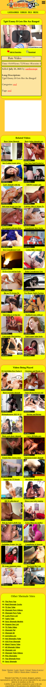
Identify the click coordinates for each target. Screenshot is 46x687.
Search (22, 670)
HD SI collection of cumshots (12, 501)
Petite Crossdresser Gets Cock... (34, 272)
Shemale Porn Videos (14, 610)
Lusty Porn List (11, 616)
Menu (35, 12)
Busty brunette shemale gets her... (11, 393)
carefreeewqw (31, 69)
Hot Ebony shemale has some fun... (34, 480)
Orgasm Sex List (12, 624)
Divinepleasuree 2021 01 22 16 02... (11, 415)
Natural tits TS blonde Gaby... (11, 480)
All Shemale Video (12, 647)
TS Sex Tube (10, 607)
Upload (28, 670)
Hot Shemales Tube (13, 639)
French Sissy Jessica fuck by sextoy (11, 458)
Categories (13, 12)
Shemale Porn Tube (13, 613)
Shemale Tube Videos (14, 653)
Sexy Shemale (11, 662)
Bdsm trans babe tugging (34, 501)
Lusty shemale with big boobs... (11, 185)
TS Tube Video (11, 627)
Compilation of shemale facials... (34, 544)
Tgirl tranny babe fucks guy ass (34, 337)
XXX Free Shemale (12, 642)
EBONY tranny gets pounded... (34, 185)
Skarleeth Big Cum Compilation (34, 566)
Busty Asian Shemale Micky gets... (11, 142)
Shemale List (10, 650)
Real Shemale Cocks (13, 604)
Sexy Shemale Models (14, 622)
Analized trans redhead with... (34, 315)
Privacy (10, 672)
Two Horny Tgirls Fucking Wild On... (34, 293)
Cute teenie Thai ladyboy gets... (11, 337)
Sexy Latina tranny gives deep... (11, 163)
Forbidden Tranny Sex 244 (11, 544)
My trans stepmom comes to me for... (11, 566)
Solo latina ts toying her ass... (11, 315)
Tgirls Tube (9, 619)
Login (16, 670)
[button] (21, 36)
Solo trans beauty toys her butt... (11, 207)
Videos (23, 12)
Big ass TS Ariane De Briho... (11, 293)
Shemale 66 (10, 633)
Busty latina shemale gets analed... (34, 142)
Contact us (34, 672)
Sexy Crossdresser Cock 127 (11, 250)
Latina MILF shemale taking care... (34, 250)
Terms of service (37, 670)
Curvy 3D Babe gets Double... (34, 436)
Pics (30, 12)
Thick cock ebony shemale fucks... (11, 436)
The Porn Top (10, 602)
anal (15, 84)
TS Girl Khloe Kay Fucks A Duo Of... (11, 371)
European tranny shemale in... (33, 458)
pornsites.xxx (10, 636)
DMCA (16, 672)
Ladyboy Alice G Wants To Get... (34, 207)
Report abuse (25, 672)
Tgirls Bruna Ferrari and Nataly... (34, 393)
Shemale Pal (10, 630)
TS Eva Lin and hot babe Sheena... (11, 272)
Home (4, 670)
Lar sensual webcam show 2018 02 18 (11, 228)
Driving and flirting (34, 414)
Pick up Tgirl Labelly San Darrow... (11, 523)
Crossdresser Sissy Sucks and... (34, 228)
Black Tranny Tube (12, 644)
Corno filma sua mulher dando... (34, 523)
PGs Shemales (11, 656)
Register (10, 670)
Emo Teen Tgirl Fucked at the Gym (34, 163)
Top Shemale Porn (12, 659)
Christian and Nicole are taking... (34, 371)
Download (30, 52)
